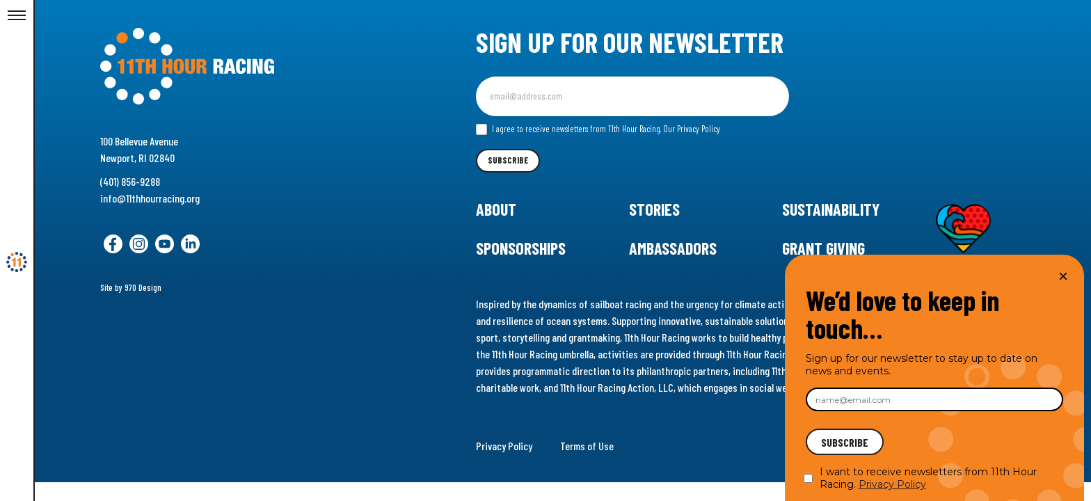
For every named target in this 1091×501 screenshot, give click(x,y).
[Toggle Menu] (17, 16)
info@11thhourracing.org (150, 198)
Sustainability (830, 209)
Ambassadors (673, 248)
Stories (654, 209)
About (496, 209)
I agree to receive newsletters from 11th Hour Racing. (598, 129)
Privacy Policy (504, 445)
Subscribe (508, 160)
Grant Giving (823, 248)
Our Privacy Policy (691, 128)
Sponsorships (521, 248)
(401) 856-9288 (130, 181)
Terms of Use (587, 445)
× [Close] (1063, 276)
